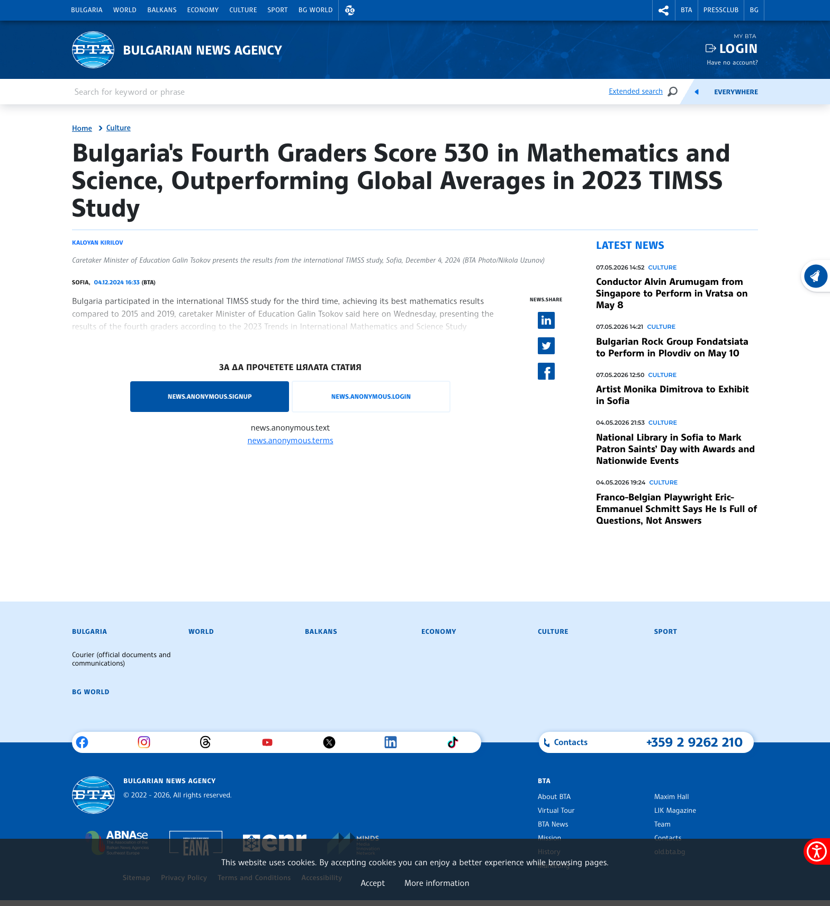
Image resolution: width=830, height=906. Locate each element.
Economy (203, 10)
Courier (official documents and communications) (121, 659)
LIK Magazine (675, 810)
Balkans (161, 10)
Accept (372, 882)
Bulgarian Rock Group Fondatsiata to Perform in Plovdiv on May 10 (672, 347)
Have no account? (732, 62)
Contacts (667, 838)
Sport (278, 10)
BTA (686, 10)
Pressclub (721, 10)
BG (754, 10)
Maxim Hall (671, 797)
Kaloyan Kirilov (97, 242)
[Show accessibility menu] (817, 851)
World (125, 10)
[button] (350, 10)
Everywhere (736, 92)
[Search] (672, 91)
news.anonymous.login (371, 396)
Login (738, 48)
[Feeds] (696, 91)
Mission (549, 838)
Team (662, 824)
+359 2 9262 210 (694, 742)
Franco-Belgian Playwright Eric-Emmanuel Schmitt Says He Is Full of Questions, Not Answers (676, 508)
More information (437, 882)
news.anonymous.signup (210, 396)
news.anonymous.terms (290, 440)
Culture (243, 10)
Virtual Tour (556, 810)
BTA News (553, 824)
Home (82, 128)
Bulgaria (87, 10)
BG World (316, 10)
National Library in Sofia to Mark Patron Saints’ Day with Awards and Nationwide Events (675, 449)
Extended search (636, 91)
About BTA (554, 797)
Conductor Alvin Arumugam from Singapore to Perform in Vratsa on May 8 (672, 293)
